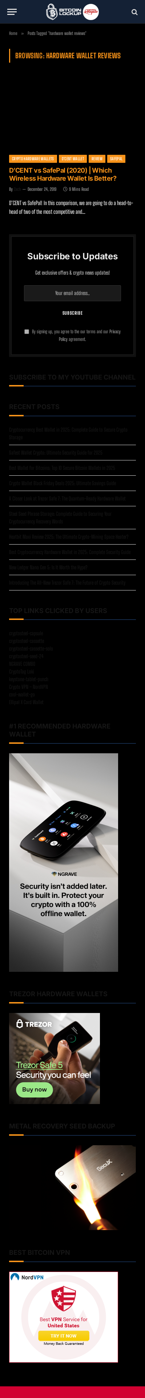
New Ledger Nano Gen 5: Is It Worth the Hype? (48, 567)
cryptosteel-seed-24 (26, 656)
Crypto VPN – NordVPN (28, 687)
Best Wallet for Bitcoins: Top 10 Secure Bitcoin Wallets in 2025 (62, 468)
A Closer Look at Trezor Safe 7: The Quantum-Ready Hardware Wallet (67, 498)
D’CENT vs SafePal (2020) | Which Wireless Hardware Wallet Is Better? (62, 174)
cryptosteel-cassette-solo (31, 648)
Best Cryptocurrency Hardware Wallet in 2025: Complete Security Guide (69, 552)
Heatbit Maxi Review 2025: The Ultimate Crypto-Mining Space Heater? (68, 537)
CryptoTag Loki (21, 671)
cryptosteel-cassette (26, 641)
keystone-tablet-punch (28, 679)
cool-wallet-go (22, 694)
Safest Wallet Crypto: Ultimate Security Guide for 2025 (55, 452)
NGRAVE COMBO (22, 664)
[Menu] (12, 12)
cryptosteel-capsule (26, 633)
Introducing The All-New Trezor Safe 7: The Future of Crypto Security (67, 583)
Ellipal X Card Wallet (26, 702)
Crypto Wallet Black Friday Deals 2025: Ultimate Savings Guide (62, 483)
